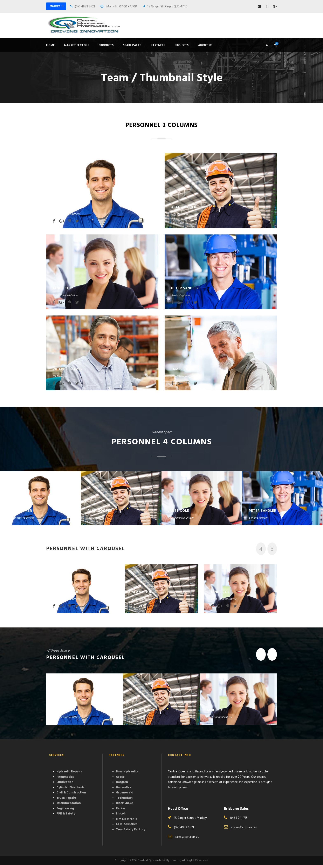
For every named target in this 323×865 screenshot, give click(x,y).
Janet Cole (63, 288)
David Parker (65, 207)
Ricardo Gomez (68, 369)
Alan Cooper (183, 207)
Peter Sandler (185, 288)
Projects (182, 45)
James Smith (183, 369)
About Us (205, 45)
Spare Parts (132, 45)
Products (106, 45)
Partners (158, 45)
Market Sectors (76, 45)
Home (50, 45)
